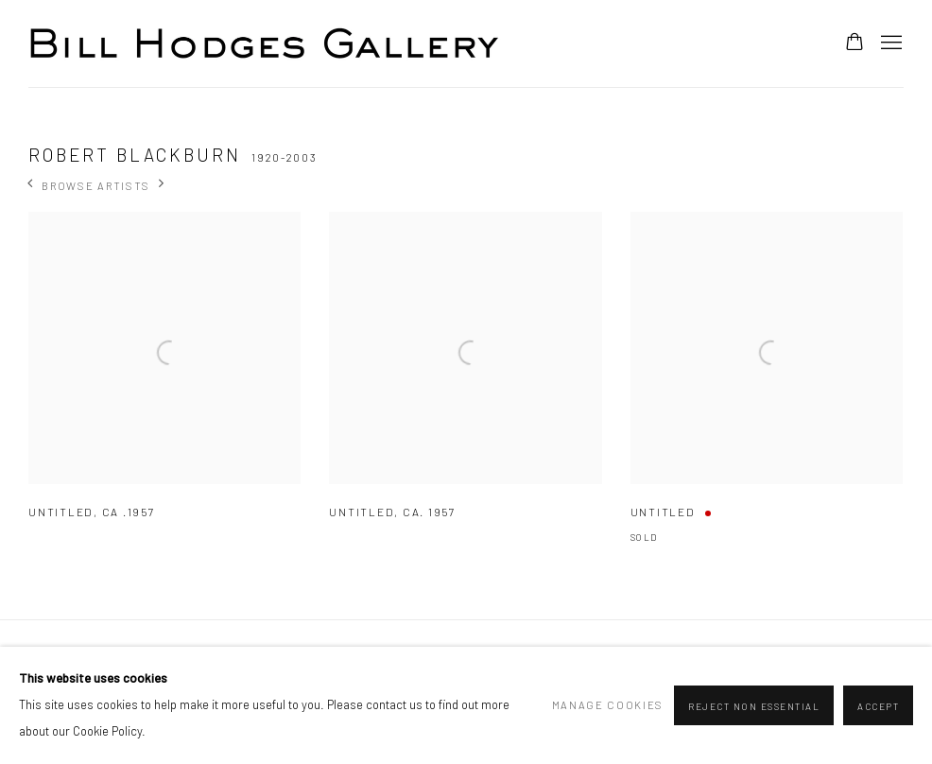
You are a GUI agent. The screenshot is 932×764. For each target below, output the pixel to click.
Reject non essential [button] (754, 706)
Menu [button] (889, 43)
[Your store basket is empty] (854, 43)
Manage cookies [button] (608, 705)
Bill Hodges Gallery (264, 43)
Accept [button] (878, 706)
